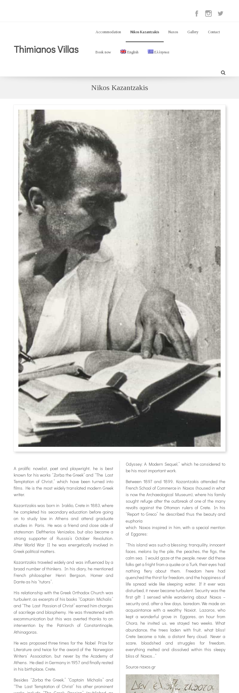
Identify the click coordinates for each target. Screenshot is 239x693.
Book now (103, 52)
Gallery (193, 32)
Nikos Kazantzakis (144, 32)
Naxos (173, 32)
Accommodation (108, 32)
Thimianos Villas (46, 49)
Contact (214, 32)
